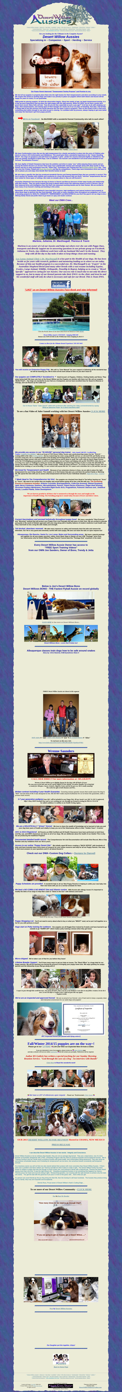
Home (88, 30)
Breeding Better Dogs (90, 167)
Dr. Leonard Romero (76, 737)
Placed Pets (82, 27)
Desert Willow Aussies (33, 27)
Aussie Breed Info (37, 29)
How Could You (63, 29)
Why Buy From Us (66, 27)
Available (53, 27)
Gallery (93, 27)
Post (52, 448)
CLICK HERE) (38, 456)
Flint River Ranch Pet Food (67, 30)
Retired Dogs (72, 29)
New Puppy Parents (81, 29)
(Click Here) (73, 149)
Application (54, 1052)
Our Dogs (47, 27)
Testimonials (75, 27)
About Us (42, 27)
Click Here (50, 1063)
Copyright (33, 1384)
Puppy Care (46, 29)
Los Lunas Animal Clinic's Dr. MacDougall (37, 259)
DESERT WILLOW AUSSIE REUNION (48, 1139)
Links (88, 29)
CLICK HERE (98, 411)
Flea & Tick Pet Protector (38, 30)
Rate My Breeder (63, 1196)
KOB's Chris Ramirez (54, 737)
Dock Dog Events (45, 169)
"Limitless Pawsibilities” (28, 454)
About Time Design (37, 1386)
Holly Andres (36, 737)
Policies (88, 27)
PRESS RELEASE (61, 1144)
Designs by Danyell (84, 853)
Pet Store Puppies (54, 29)
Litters (58, 27)
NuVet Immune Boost (80, 30)
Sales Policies (78, 1050)
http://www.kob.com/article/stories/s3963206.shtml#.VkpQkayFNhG (61, 742)
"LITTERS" (46, 1047)
